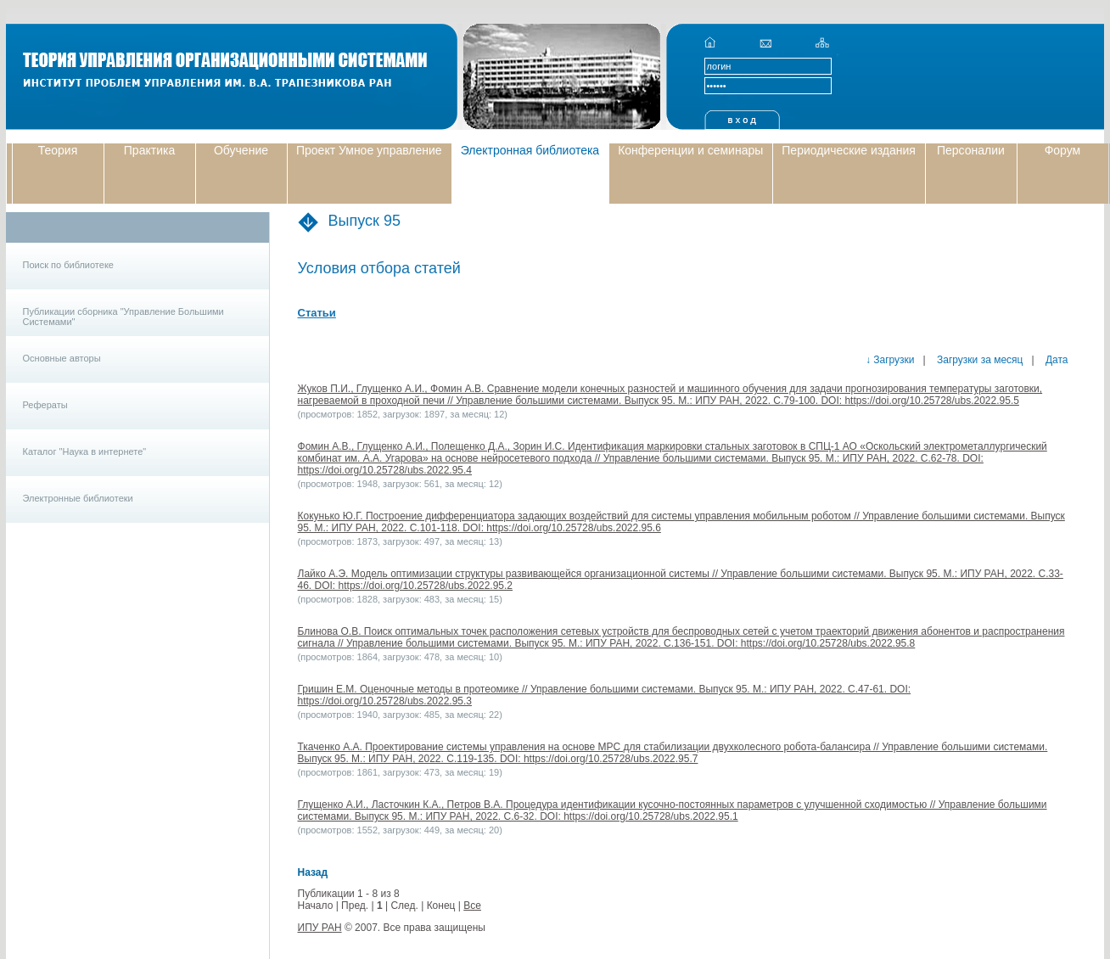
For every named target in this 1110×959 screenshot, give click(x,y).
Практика (149, 150)
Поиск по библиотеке (68, 265)
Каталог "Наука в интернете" (85, 451)
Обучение (241, 150)
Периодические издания (849, 150)
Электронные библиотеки (78, 498)
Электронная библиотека (530, 150)
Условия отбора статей (379, 268)
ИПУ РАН (320, 928)
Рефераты (45, 405)
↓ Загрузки (890, 360)
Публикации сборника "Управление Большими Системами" (123, 316)
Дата (1055, 360)
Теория (58, 150)
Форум (1063, 150)
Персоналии (971, 150)
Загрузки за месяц (978, 360)
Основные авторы (62, 358)
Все (472, 905)
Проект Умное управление (369, 150)
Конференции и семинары (690, 150)
